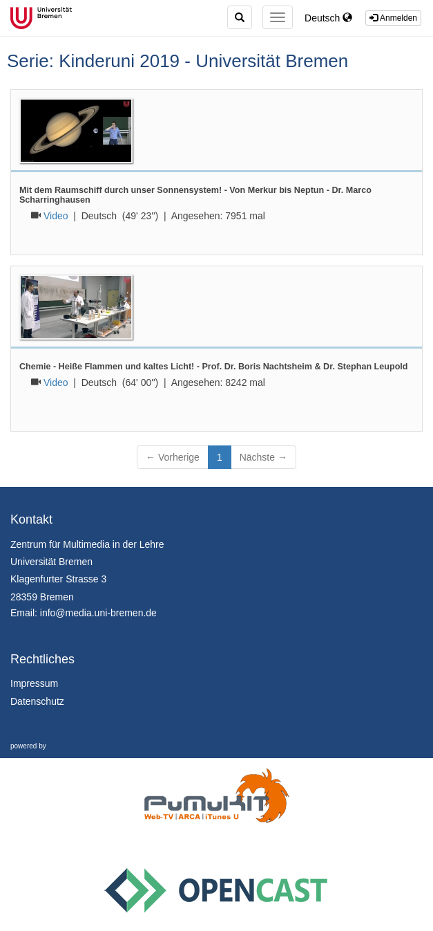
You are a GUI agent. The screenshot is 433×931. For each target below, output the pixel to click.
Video (56, 215)
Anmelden (393, 18)
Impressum (34, 683)
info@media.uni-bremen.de (98, 612)
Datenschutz (37, 701)
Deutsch (328, 18)
